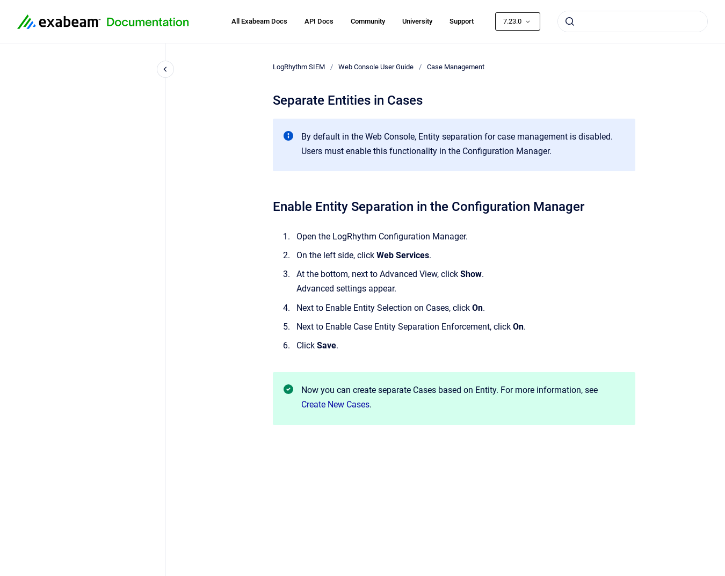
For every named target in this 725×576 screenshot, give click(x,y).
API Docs (319, 21)
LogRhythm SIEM (299, 67)
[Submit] (569, 21)
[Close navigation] (165, 69)
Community (368, 21)
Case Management (455, 67)
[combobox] (632, 21)
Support (462, 21)
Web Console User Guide (376, 67)
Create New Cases (335, 404)
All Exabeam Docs (259, 21)
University (417, 21)
